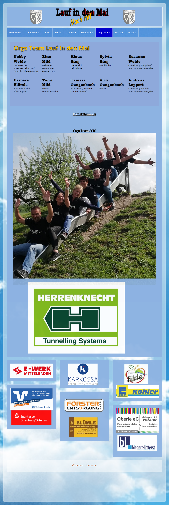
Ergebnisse (87, 32)
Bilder (58, 32)
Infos (47, 32)
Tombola (71, 32)
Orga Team (104, 32)
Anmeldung (33, 32)
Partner (119, 32)
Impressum (91, 285)
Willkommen (15, 32)
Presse (132, 32)
